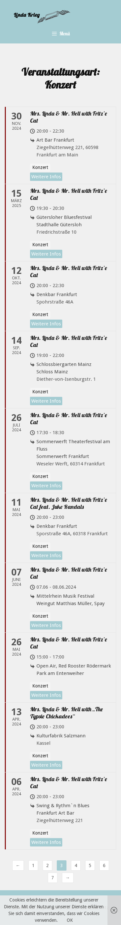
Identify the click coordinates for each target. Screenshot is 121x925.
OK (70, 920)
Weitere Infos (46, 177)
